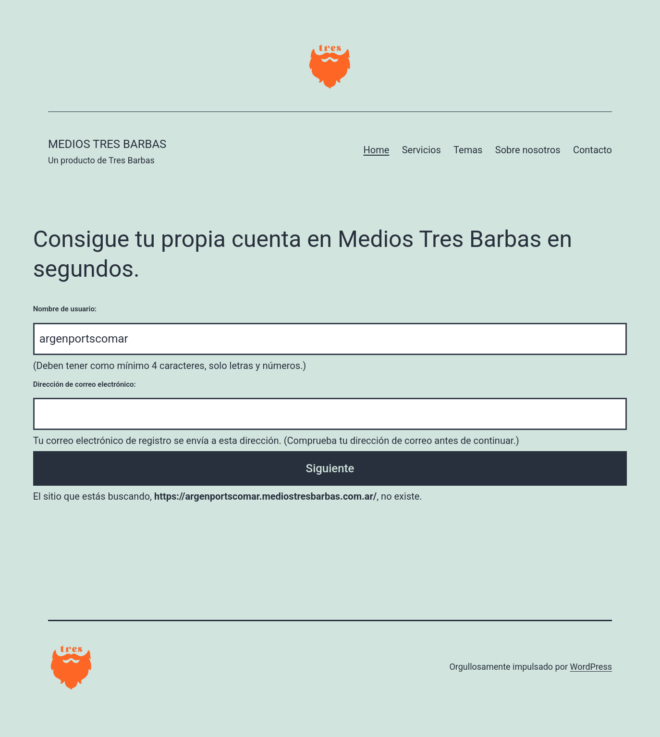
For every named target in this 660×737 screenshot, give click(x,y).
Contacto (592, 150)
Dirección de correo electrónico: (84, 384)
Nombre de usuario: (65, 309)
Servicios (421, 150)
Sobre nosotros (528, 150)
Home (376, 150)
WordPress (591, 667)
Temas (467, 150)
